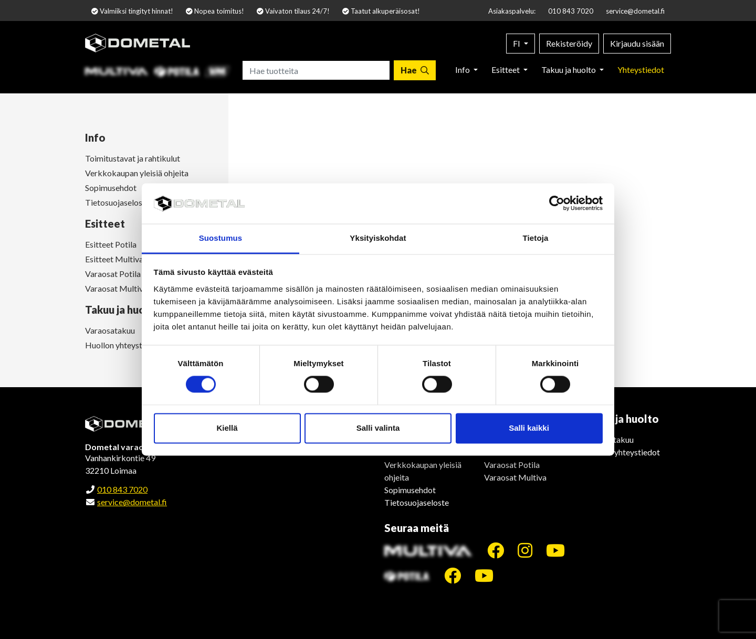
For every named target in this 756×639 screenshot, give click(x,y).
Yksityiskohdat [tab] (378, 237)
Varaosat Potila (512, 465)
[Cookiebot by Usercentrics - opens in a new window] (557, 203)
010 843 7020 (570, 11)
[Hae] (415, 70)
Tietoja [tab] (536, 237)
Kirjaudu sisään (637, 43)
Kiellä (226, 427)
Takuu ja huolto (569, 69)
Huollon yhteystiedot (622, 452)
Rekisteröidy (569, 43)
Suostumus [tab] (221, 237)
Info (463, 69)
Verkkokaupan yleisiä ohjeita (136, 173)
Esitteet (506, 69)
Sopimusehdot (410, 490)
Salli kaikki (529, 427)
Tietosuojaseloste (416, 502)
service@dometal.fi (635, 11)
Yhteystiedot (640, 69)
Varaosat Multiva (515, 477)
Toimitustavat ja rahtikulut (132, 158)
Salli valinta (378, 427)
